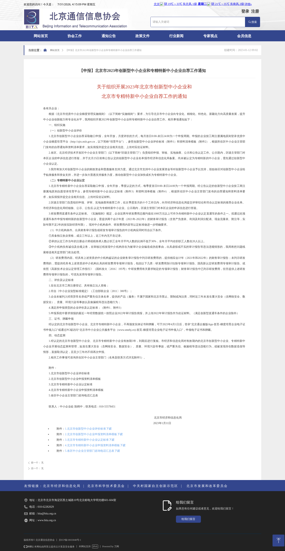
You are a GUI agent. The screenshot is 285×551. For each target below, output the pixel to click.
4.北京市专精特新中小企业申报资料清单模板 (92, 445)
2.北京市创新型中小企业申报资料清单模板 (91, 434)
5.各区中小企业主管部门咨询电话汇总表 (89, 450)
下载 (108, 428)
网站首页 (55, 50)
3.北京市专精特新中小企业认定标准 (87, 439)
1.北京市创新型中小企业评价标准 (85, 428)
